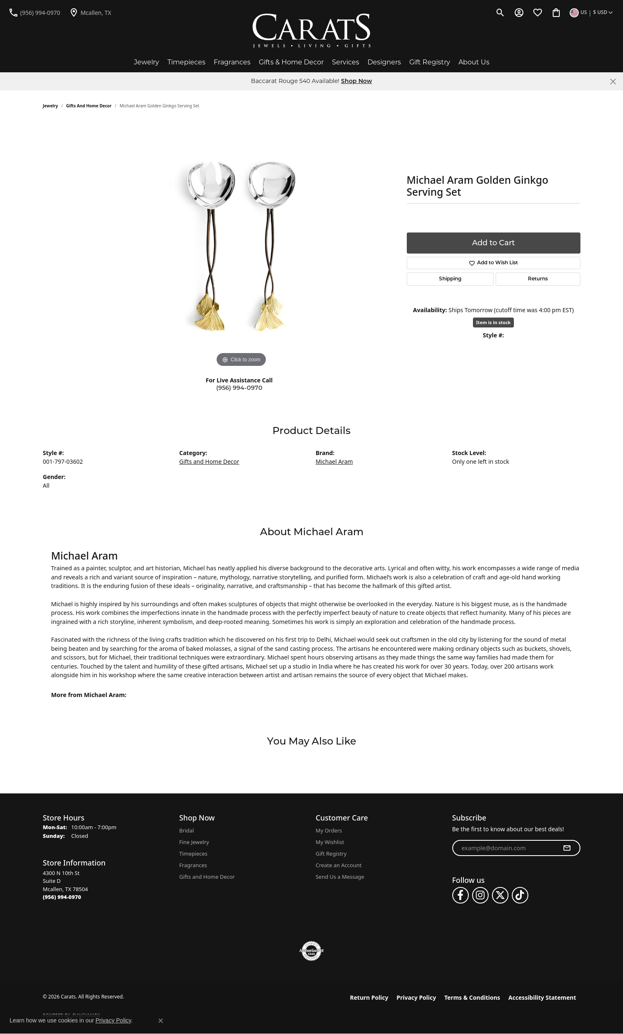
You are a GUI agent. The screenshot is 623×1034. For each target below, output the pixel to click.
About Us (473, 62)
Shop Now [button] (356, 81)
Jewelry (146, 62)
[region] (241, 245)
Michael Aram (334, 461)
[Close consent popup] (160, 1020)
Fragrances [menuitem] (193, 865)
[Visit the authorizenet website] (312, 951)
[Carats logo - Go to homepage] (311, 30)
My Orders (329, 830)
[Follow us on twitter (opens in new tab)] (500, 895)
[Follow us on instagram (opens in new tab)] (480, 895)
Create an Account (339, 865)
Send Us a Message (340, 876)
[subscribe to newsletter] (567, 848)
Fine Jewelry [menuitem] (194, 842)
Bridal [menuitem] (186, 830)
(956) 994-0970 (239, 387)
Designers (384, 62)
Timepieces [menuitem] (193, 853)
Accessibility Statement (542, 997)
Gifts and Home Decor (89, 106)
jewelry (50, 106)
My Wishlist (330, 842)
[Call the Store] (62, 897)
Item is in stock (493, 322)
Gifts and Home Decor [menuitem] (207, 876)
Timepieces (186, 62)
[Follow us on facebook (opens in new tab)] (460, 895)
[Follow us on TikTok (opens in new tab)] (520, 895)
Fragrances (232, 62)
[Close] (613, 81)
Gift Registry (429, 62)
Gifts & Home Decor (291, 62)
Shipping (450, 279)
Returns (538, 279)
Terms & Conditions (472, 997)
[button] (500, 12)
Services (345, 62)
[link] (34, 12)
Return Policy (369, 997)
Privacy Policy (416, 997)
